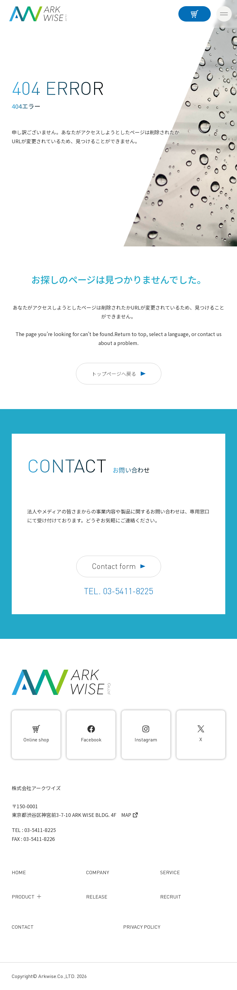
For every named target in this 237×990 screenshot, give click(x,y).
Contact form (118, 566)
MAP (129, 814)
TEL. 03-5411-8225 (118, 591)
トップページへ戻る (119, 373)
